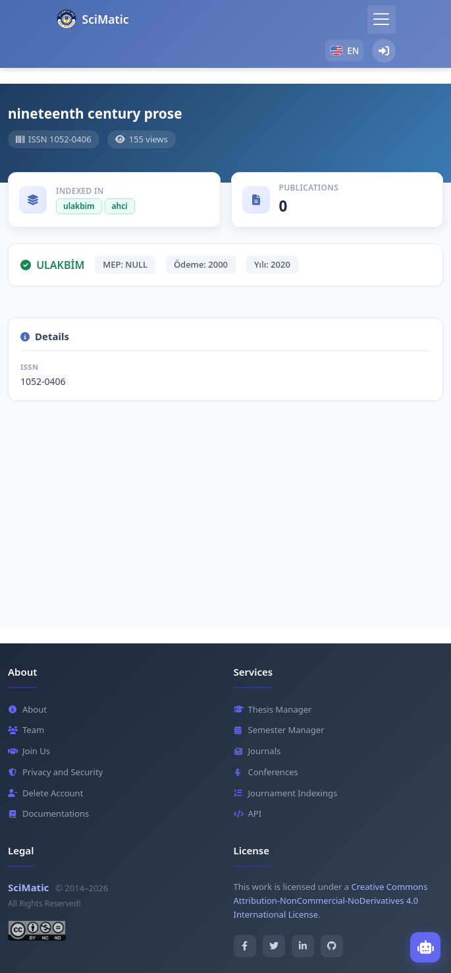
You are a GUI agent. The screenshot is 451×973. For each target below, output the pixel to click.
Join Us (29, 751)
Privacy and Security (55, 772)
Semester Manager (279, 730)
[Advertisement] (225, 509)
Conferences (266, 772)
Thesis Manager (273, 709)
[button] (344, 50)
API (248, 813)
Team (26, 730)
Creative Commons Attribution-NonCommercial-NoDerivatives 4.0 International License (331, 900)
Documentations (48, 813)
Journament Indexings (286, 793)
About (27, 709)
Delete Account (45, 793)
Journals (257, 751)
